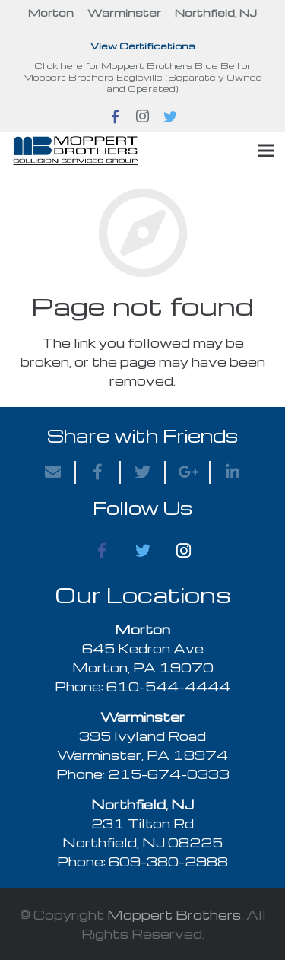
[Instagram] (184, 551)
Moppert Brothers (174, 915)
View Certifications (142, 46)
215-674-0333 (169, 774)
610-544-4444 (168, 687)
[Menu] (266, 151)
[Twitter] (143, 551)
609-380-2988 (168, 861)
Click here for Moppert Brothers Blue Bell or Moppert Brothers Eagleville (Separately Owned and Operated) (142, 77)
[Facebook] (102, 551)
